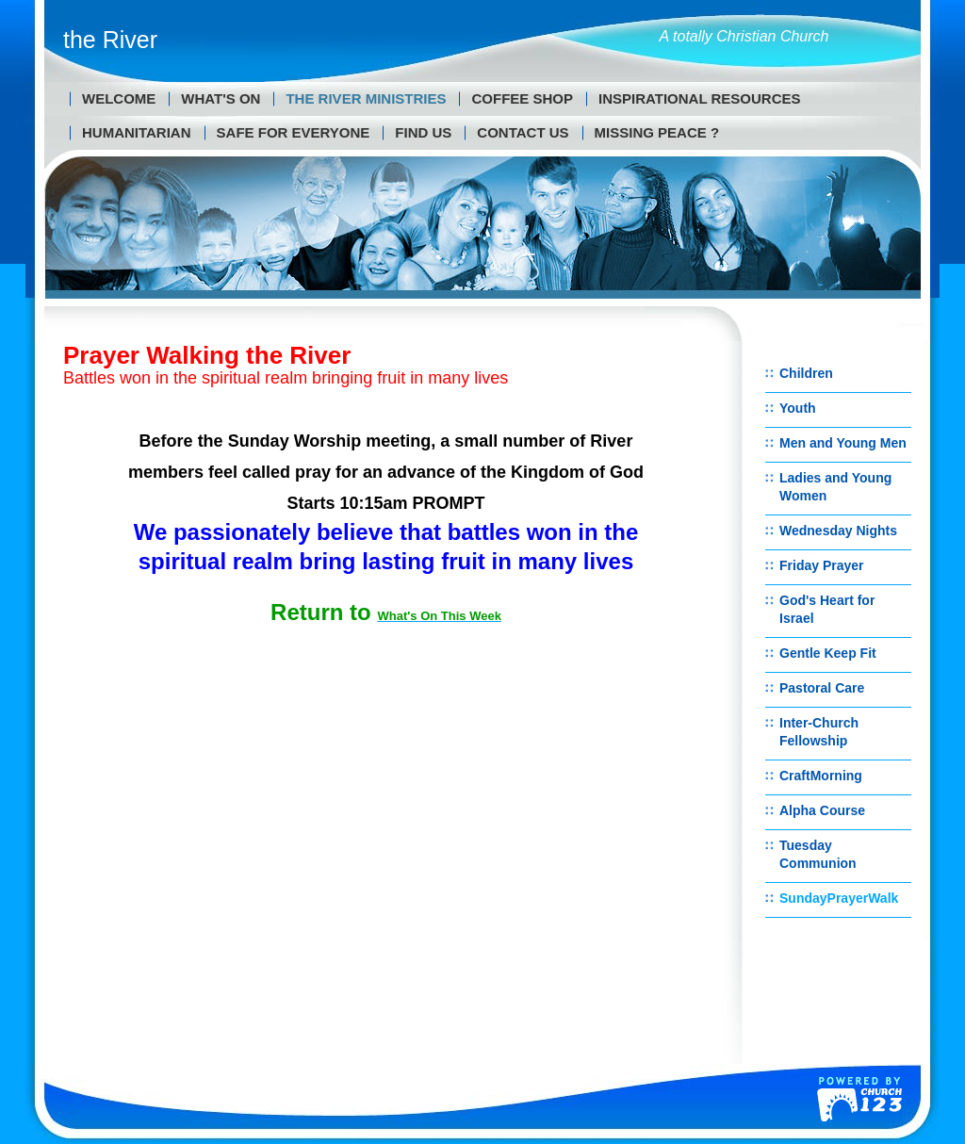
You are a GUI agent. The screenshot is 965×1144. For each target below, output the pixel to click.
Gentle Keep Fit (827, 653)
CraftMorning (820, 775)
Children (806, 373)
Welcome (118, 98)
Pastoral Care (821, 687)
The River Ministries (366, 98)
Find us (423, 132)
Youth (797, 408)
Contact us (522, 132)
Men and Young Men (843, 442)
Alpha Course (822, 810)
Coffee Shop (522, 98)
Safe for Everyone (293, 132)
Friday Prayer (821, 565)
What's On (220, 98)
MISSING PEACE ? (657, 132)
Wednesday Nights (838, 530)
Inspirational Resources (699, 98)
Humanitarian (136, 132)
